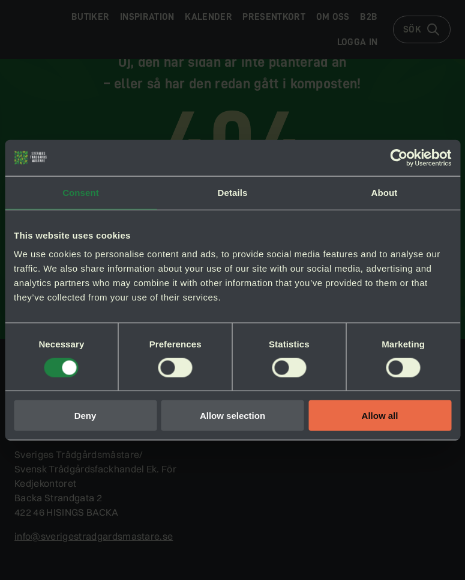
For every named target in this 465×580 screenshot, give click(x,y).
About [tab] (384, 192)
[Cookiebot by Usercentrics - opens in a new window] (398, 157)
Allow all (380, 416)
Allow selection (232, 416)
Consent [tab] (80, 192)
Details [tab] (233, 192)
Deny (85, 416)
